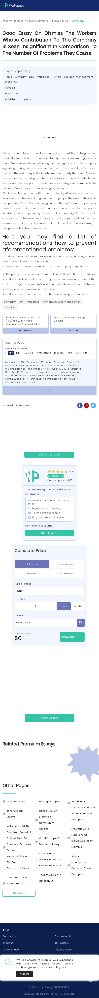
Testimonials (63, 936)
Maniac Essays (16, 801)
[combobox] (50, 591)
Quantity (20, 599)
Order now (49, 137)
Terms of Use (10, 949)
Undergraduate (67, 564)
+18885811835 (61, 987)
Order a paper (49, 718)
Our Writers (62, 943)
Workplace (43, 77)
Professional (67, 573)
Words (77, 606)
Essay (27, 71)
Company (20, 77)
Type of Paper (23, 583)
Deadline (20, 615)
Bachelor (32, 573)
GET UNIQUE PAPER (49, 454)
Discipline (11, 82)
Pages (64, 606)
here (63, 967)
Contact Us (9, 936)
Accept (24, 974)
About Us (7, 943)
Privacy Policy (63, 949)
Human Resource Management (72, 77)
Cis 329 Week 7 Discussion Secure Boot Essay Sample (50, 859)
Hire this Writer (49, 533)
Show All (19, 893)
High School (32, 564)
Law (31, 77)
